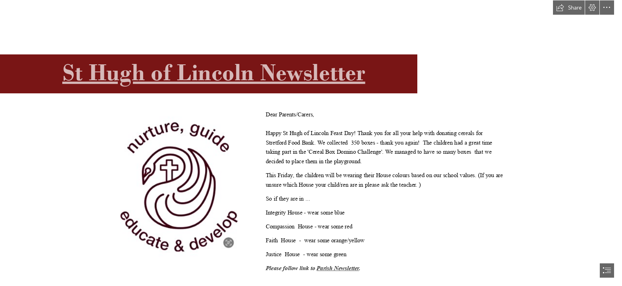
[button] (569, 7)
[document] (311, 143)
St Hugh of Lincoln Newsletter (213, 72)
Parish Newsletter (338, 268)
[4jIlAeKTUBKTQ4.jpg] (178, 186)
